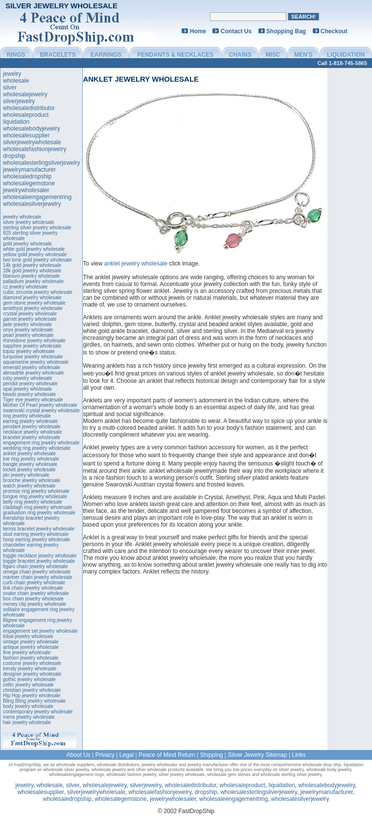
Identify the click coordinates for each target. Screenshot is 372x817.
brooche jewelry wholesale (31, 480)
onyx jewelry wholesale (28, 329)
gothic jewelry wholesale (29, 679)
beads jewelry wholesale (29, 394)
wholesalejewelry (25, 94)
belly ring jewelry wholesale (32, 502)
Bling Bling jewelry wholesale (34, 701)
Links (299, 754)
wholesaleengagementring (37, 197)
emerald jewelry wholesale (31, 367)
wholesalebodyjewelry (31, 128)
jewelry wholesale (22, 217)
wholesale (16, 80)
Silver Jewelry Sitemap (257, 754)
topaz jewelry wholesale (29, 351)
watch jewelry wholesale (29, 485)
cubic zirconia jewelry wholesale (37, 292)
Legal (126, 754)
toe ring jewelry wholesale (31, 459)
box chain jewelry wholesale (33, 598)
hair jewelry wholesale (27, 722)
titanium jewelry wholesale (31, 276)
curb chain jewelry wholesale (34, 582)
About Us (78, 754)
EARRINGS (106, 54)
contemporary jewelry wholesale (37, 711)
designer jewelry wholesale (32, 674)
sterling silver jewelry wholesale (37, 227)
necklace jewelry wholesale (32, 432)
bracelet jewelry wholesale (31, 437)
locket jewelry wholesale (29, 469)
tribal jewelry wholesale (28, 636)
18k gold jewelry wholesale (32, 270)
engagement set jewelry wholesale (40, 631)
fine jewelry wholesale (26, 652)
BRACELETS (57, 54)
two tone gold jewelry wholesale (37, 260)
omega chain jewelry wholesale (36, 571)
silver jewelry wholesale (28, 222)
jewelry (12, 73)
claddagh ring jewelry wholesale (37, 507)
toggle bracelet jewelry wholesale (39, 561)
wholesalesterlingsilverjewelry (41, 162)
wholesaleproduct (25, 114)
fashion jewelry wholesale (30, 658)
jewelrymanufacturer (29, 169)
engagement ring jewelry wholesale (41, 442)
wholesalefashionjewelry (34, 149)
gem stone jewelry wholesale (34, 303)
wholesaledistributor (29, 108)
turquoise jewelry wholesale (33, 356)
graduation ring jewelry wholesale (39, 512)
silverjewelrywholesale (32, 142)
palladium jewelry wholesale (33, 281)
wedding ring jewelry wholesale (36, 448)
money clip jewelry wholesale (34, 604)
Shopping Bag (286, 31)
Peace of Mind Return (167, 754)
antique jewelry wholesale (31, 647)
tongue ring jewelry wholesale (35, 496)
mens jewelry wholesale (29, 717)
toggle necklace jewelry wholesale (40, 555)
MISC (272, 54)
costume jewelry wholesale (32, 663)
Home (198, 31)
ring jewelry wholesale (27, 416)
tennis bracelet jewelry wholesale (38, 528)
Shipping (211, 754)
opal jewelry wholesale (27, 389)
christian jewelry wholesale (32, 690)
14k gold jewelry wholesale (32, 265)
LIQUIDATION (346, 54)
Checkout (334, 31)
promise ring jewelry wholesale (36, 491)
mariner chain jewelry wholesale (37, 577)
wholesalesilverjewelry (32, 203)
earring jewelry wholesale (30, 421)
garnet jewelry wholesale (30, 319)
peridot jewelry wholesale (30, 383)
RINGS (16, 54)
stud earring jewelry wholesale (36, 534)
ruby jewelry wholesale (27, 378)
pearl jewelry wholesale (28, 335)
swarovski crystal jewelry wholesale (41, 410)
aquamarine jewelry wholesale (36, 362)
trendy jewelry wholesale (29, 668)
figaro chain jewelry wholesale (35, 566)
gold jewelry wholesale (27, 243)
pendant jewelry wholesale (31, 426)
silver (10, 87)
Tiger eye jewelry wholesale (33, 399)
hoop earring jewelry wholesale (36, 539)
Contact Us (236, 31)
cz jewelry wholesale (25, 286)
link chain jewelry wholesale (33, 588)
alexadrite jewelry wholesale (33, 372)
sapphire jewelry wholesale (32, 346)
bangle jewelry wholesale (30, 464)
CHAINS (240, 54)
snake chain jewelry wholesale (36, 593)
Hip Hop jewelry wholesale (31, 695)
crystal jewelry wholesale (30, 313)
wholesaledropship (27, 176)
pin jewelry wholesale (26, 475)
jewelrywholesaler (26, 190)
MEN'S (303, 54)
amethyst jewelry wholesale (33, 308)
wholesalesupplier (26, 135)
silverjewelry (19, 101)
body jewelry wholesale (28, 706)
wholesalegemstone (29, 183)
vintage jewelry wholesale (30, 641)
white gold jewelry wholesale (34, 249)
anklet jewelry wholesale (29, 453)
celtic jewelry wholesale (28, 684)
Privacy (105, 754)
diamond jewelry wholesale (32, 297)
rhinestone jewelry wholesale (34, 340)
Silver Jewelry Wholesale (61, 5)
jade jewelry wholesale (27, 324)
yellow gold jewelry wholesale (35, 254)
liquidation (16, 121)
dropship (14, 156)
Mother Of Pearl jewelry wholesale (40, 405)
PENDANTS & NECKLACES (175, 54)
